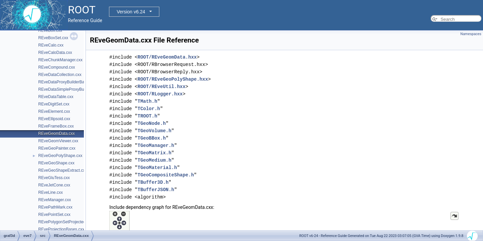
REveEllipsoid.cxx (54, 118)
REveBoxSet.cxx (53, 37)
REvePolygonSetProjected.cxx (65, 222)
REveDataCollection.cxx (60, 74)
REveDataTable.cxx (55, 96)
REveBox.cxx (50, 30)
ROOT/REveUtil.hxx (161, 86)
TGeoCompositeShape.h (166, 175)
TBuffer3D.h (153, 182)
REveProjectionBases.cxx (61, 229)
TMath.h (147, 101)
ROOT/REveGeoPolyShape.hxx (173, 79)
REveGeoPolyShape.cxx (60, 155)
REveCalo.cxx (50, 45)
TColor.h (149, 108)
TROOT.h (147, 116)
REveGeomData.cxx (56, 133)
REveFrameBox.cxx (56, 126)
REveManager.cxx (54, 199)
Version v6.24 (131, 11)
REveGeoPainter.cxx (56, 148)
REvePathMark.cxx (55, 207)
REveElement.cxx (54, 111)
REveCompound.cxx (56, 67)
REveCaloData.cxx (55, 52)
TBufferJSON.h (156, 189)
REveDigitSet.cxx (53, 104)
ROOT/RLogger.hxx (160, 94)
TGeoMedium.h (154, 160)
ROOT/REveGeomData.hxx (167, 57)
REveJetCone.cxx (54, 185)
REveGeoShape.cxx (56, 163)
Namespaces (471, 34)
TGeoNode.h (152, 123)
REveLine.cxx (50, 192)
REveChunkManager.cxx (60, 60)
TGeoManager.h (156, 145)
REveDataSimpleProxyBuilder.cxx (68, 89)
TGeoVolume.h (154, 131)
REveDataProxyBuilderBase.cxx (67, 82)
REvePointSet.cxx (54, 214)
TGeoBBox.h (152, 138)
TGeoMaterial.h (157, 167)
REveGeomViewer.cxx (58, 141)
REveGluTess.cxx (54, 177)
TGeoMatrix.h (154, 153)
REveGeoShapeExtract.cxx (62, 170)
